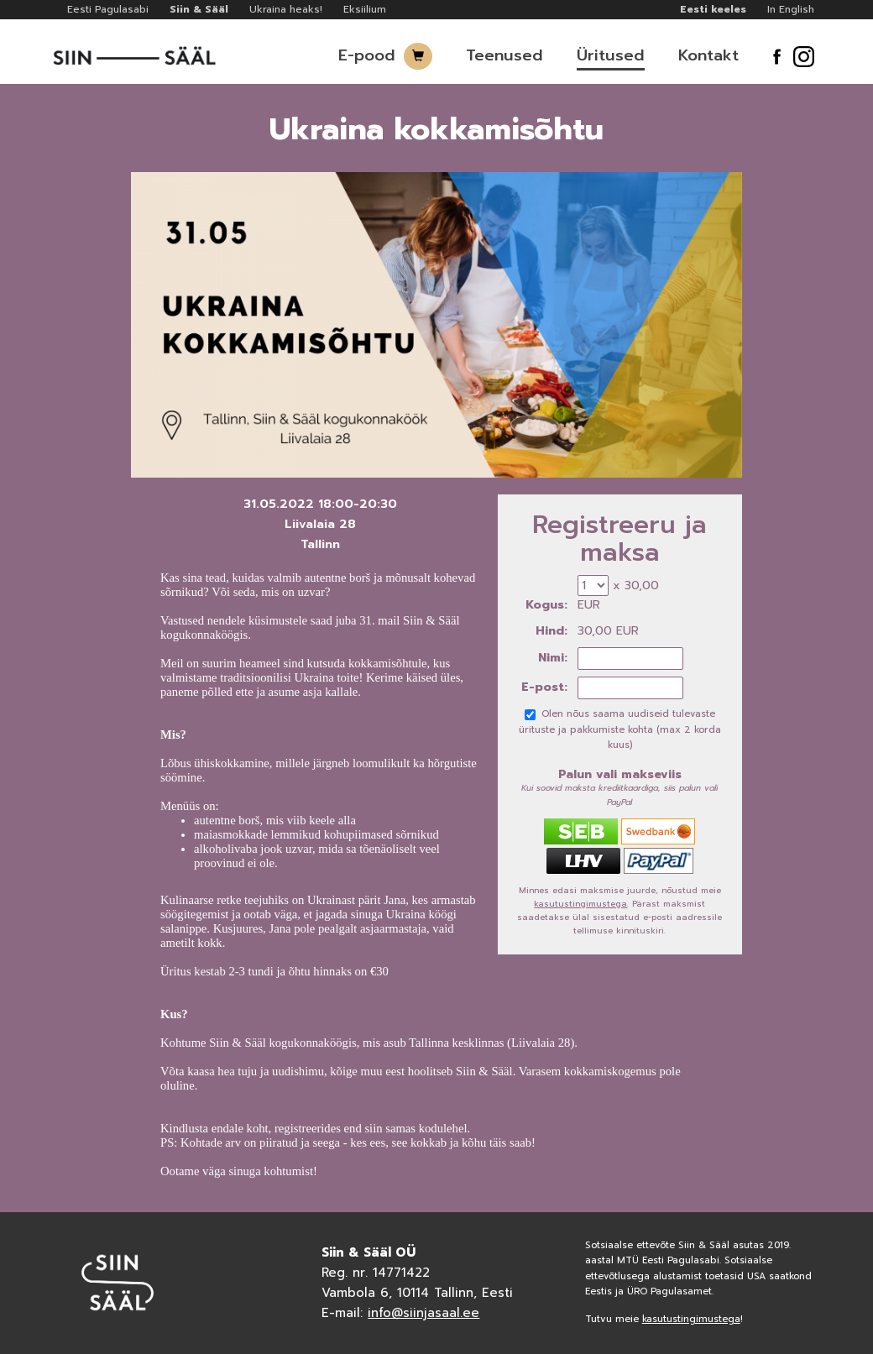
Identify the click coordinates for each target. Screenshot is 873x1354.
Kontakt (708, 55)
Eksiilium (364, 9)
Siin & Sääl (199, 9)
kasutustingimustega (580, 903)
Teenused (504, 55)
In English (790, 9)
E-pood (366, 55)
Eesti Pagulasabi (108, 9)
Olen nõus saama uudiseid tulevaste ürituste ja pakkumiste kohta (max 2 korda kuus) (620, 729)
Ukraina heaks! (285, 9)
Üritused (611, 55)
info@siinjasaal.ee (423, 1313)
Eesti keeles (713, 9)
